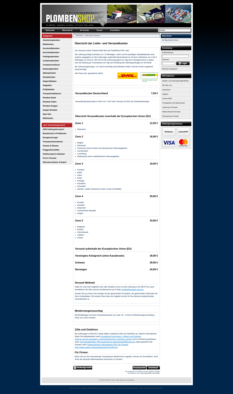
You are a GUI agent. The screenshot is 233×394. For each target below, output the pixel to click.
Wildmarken (48, 118)
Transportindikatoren (52, 94)
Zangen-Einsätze (50, 110)
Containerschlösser (51, 65)
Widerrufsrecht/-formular (171, 112)
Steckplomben (49, 77)
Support (165, 94)
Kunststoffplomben (51, 48)
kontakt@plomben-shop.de (133, 290)
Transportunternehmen (53, 142)
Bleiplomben (48, 44)
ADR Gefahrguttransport (53, 129)
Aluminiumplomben (51, 40)
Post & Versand (49, 158)
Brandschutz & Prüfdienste (54, 133)
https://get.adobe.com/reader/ (150, 373)
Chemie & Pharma (50, 146)
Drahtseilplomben (50, 69)
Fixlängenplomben (51, 57)
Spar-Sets (47, 114)
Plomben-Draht (49, 98)
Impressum (166, 90)
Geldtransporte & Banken (54, 154)
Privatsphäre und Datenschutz (173, 103)
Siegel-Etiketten (49, 81)
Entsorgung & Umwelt (170, 116)
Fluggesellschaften (51, 150)
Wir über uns (167, 85)
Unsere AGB (167, 98)
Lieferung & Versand (92, 35)
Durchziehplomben (51, 52)
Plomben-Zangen (50, 106)
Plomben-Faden (49, 102)
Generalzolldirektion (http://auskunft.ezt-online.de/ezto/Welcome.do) (107, 342)
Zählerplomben (49, 73)
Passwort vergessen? (170, 69)
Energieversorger (50, 138)
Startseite (79, 35)
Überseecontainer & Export (54, 162)
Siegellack (47, 85)
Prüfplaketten (49, 89)
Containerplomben (51, 61)
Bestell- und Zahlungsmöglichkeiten (175, 81)
